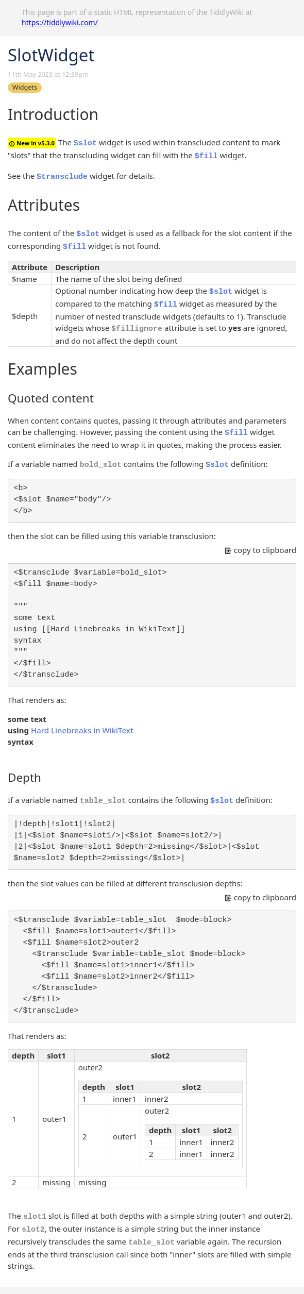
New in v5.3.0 (32, 143)
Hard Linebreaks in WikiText (82, 730)
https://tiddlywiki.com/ (60, 22)
